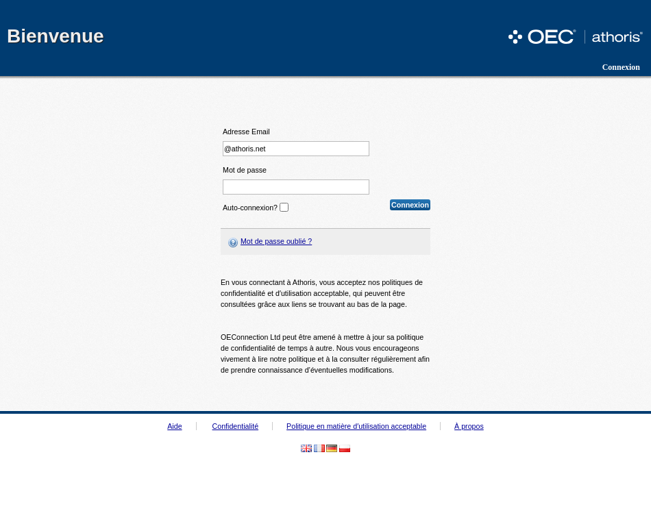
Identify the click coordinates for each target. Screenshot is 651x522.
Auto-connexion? (250, 207)
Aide (174, 426)
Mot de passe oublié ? (276, 241)
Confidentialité (235, 426)
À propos (469, 426)
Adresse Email (246, 132)
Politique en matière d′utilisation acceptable (356, 426)
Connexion (621, 67)
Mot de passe (245, 170)
